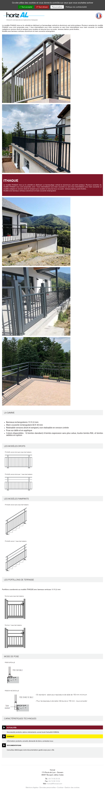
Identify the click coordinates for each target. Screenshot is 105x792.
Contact (10, 736)
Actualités (11, 727)
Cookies (60, 787)
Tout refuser (42, 7)
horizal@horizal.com (54, 783)
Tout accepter (25, 7)
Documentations (14, 745)
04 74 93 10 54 (54, 781)
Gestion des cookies (72, 787)
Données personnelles (48, 787)
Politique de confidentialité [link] (76, 7)
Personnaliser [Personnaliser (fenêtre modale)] (57, 7)
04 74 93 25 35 (54, 778)
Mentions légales (32, 787)
